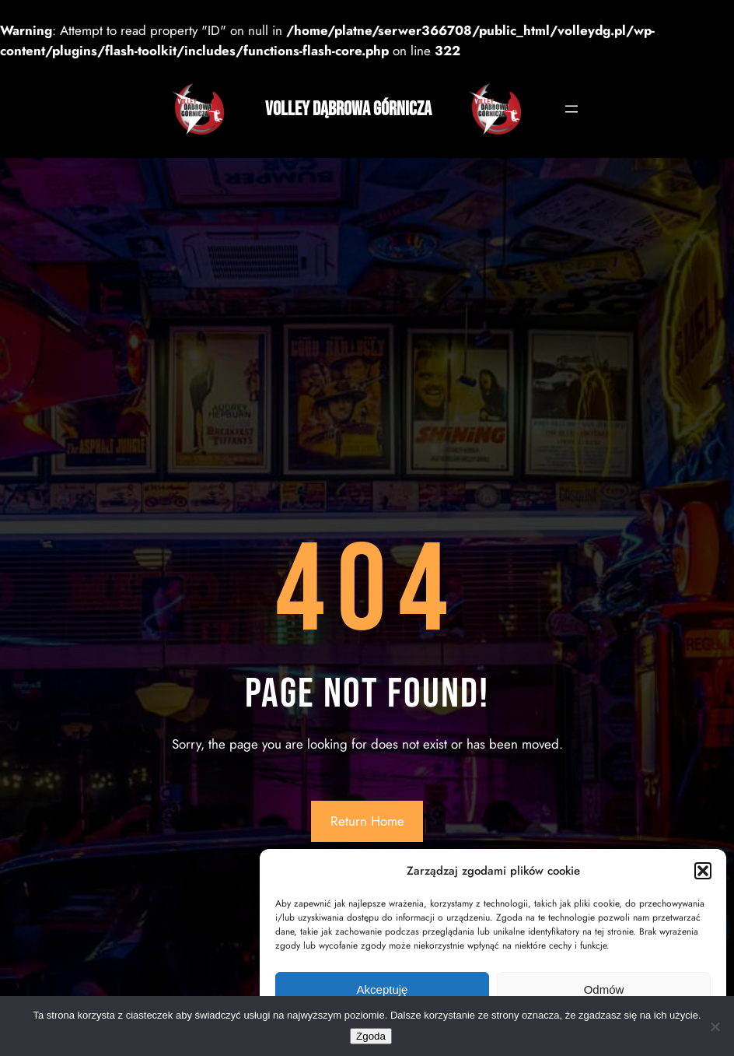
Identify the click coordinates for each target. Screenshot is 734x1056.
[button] (703, 871)
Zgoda (371, 1036)
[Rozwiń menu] (571, 109)
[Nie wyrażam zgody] (714, 1026)
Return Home (367, 821)
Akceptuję (382, 989)
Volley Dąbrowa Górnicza (348, 109)
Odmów (604, 989)
